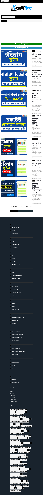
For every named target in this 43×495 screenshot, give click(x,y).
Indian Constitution (16, 236)
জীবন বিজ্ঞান (14, 338)
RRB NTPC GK (14, 267)
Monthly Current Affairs (16, 405)
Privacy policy (13, 372)
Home (11, 364)
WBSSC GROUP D (15, 326)
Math (13, 245)
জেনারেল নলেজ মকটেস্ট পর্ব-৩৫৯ (32, 110)
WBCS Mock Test (15, 298)
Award (13, 197)
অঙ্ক (12, 332)
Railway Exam (14, 256)
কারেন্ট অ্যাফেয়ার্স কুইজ (15, 335)
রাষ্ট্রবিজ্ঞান (13, 346)
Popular (21, 183)
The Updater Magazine (16, 287)
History (13, 231)
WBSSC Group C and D (16, 321)
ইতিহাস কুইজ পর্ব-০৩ (33, 145)
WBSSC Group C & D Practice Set (18, 318)
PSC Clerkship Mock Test (17, 250)
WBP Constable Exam (16, 304)
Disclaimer (12, 370)
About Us (12, 366)
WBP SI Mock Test (15, 312)
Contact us (12, 368)
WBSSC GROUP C (15, 315)
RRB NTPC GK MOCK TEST (16, 270)
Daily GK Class (14, 211)
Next (31, 179)
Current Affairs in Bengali (17, 208)
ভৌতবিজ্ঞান (13, 343)
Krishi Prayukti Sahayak (16, 242)
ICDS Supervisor (15, 233)
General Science (15, 222)
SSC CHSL (13, 278)
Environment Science (15, 391)
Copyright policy (13, 374)
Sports (13, 276)
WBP (12, 301)
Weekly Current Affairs (16, 329)
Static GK (13, 284)
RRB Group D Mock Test (16, 264)
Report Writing (15, 259)
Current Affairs (15, 205)
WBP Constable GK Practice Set (18, 307)
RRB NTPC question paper (17, 273)
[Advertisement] (21, 33)
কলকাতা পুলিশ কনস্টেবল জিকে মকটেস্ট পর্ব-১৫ (31, 165)
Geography (29, 123)
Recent (14, 183)
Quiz (28, 51)
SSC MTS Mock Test (16, 281)
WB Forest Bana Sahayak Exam (18, 290)
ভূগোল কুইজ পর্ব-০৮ (33, 127)
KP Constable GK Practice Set (18, 239)
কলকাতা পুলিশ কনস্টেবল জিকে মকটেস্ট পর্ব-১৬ (31, 92)
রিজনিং (13, 349)
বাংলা (12, 340)
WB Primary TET (14, 429)
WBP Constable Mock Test (17, 309)
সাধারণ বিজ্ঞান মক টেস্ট (30, 69)
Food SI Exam (14, 219)
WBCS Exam (14, 295)
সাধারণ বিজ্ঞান (14, 352)
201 (27, 179)
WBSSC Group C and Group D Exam (18, 448)
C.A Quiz (12, 384)
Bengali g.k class (15, 200)
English (13, 214)
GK (12, 228)
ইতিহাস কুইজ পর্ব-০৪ (33, 54)
